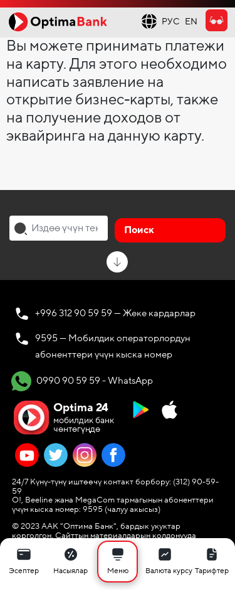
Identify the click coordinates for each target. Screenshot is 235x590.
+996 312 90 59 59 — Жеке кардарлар (115, 313)
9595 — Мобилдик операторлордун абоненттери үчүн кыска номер (113, 346)
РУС (171, 22)
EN (191, 22)
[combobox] (58, 228)
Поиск (139, 230)
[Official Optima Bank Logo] (58, 21)
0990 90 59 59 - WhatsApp (82, 381)
